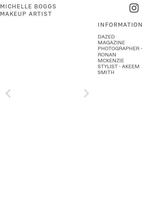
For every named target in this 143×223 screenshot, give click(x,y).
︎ (134, 8)
